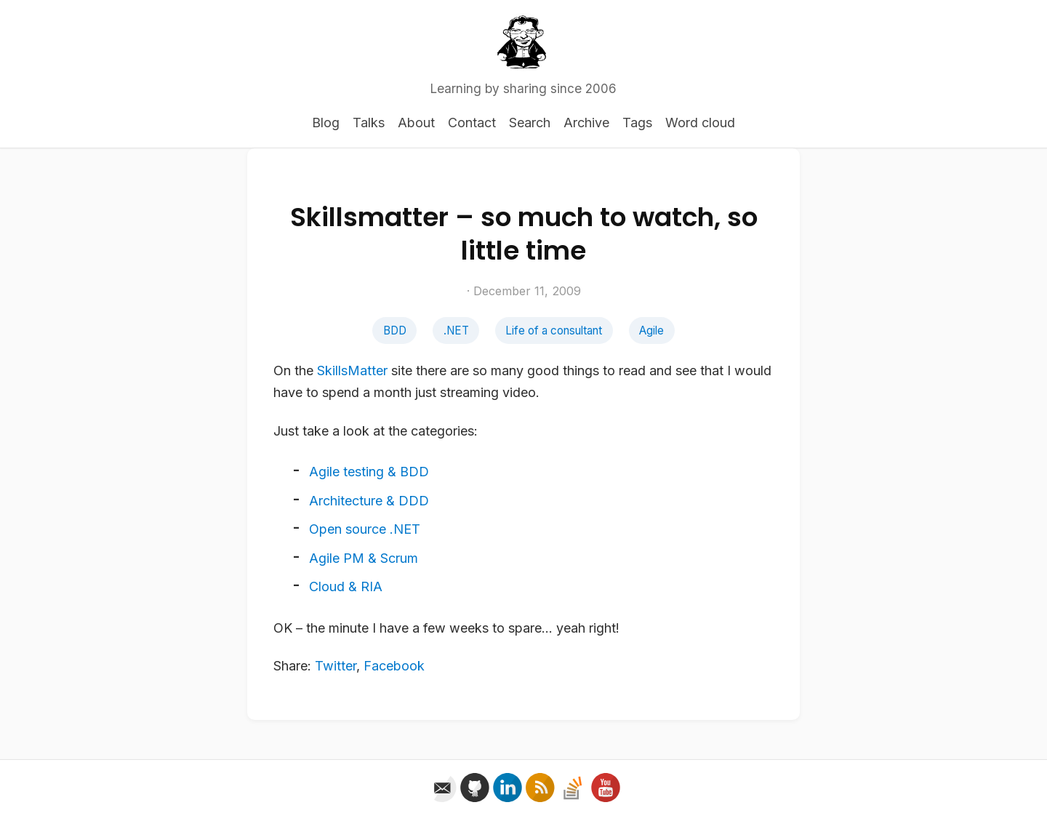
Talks (369, 122)
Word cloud (700, 122)
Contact (472, 122)
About (416, 122)
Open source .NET (364, 529)
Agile (651, 330)
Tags (637, 122)
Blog (326, 122)
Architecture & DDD (369, 500)
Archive (586, 122)
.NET (456, 330)
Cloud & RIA (345, 586)
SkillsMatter (352, 370)
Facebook (394, 665)
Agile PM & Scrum (363, 558)
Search (529, 122)
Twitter (335, 665)
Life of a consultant (553, 330)
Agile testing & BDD (369, 471)
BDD (394, 330)
